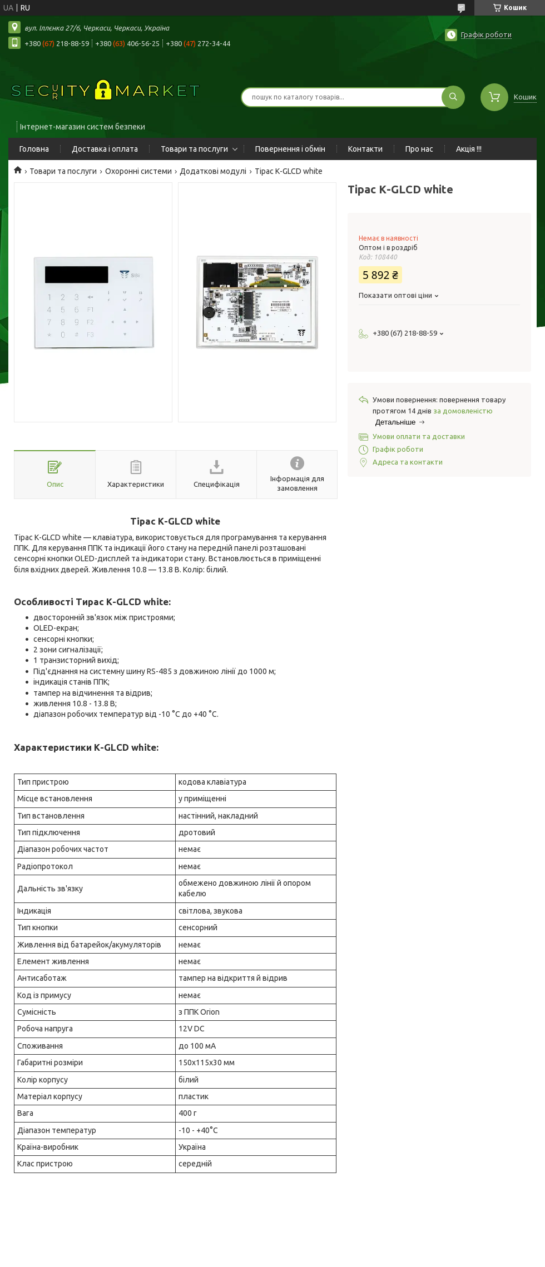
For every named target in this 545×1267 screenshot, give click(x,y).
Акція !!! (469, 149)
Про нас (419, 149)
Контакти (365, 149)
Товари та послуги (194, 149)
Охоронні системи (138, 171)
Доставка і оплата (105, 149)
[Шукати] (453, 97)
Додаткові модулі (213, 171)
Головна (34, 149)
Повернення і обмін (290, 149)
